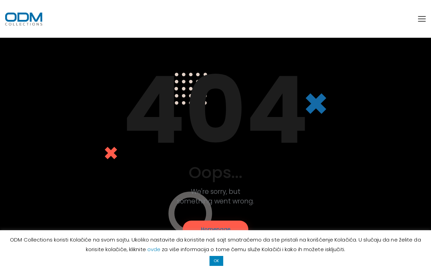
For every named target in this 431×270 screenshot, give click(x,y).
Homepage (215, 229)
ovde (154, 249)
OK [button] (216, 260)
